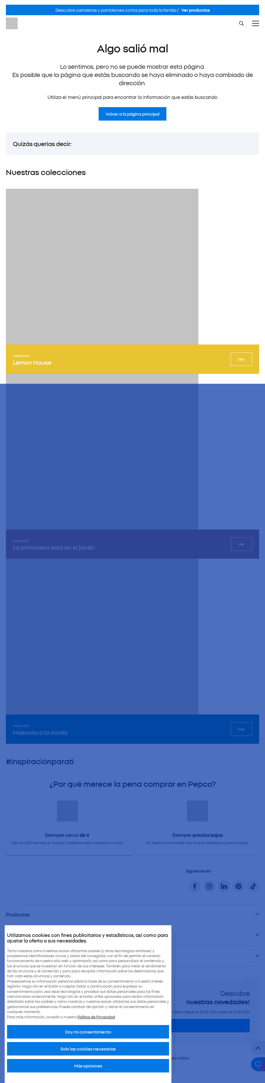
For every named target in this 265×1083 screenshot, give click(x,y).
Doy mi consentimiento (88, 1032)
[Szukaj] (241, 23)
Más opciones (88, 1066)
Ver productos (195, 10)
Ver (241, 359)
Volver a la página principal (132, 114)
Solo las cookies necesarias (88, 1049)
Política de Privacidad (96, 1016)
